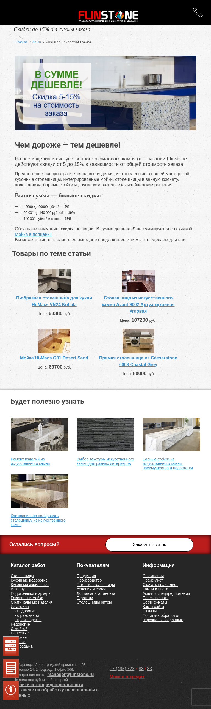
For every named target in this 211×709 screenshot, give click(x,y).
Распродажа (22, 646)
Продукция (86, 576)
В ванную (19, 589)
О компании (153, 576)
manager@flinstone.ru (70, 674)
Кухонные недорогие (29, 580)
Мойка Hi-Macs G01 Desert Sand (54, 358)
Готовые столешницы (96, 584)
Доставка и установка (96, 593)
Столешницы (22, 576)
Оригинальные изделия (32, 602)
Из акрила (20, 606)
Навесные (20, 633)
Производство (89, 580)
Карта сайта (153, 606)
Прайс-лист (153, 580)
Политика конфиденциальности (48, 684)
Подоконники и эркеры (31, 593)
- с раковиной (27, 615)
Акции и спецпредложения (166, 593)
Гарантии (85, 598)
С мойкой (19, 628)
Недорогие (20, 624)
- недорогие (25, 611)
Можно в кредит (127, 676)
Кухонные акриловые (30, 584)
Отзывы (150, 611)
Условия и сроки (91, 589)
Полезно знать (155, 598)
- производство (28, 620)
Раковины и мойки (27, 598)
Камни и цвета (155, 589)
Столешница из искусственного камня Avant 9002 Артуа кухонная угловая (138, 304)
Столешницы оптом (94, 602)
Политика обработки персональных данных (163, 617)
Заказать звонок (149, 544)
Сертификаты (155, 602)
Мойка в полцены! (33, 234)
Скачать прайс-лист (160, 584)
